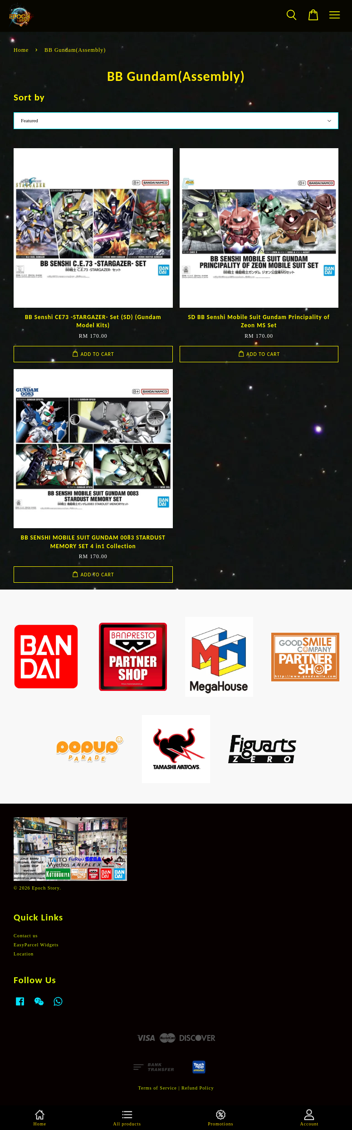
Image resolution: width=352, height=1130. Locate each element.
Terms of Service (157, 1087)
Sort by (29, 97)
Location (24, 953)
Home (21, 50)
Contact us (26, 935)
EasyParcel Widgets (36, 944)
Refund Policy (197, 1087)
